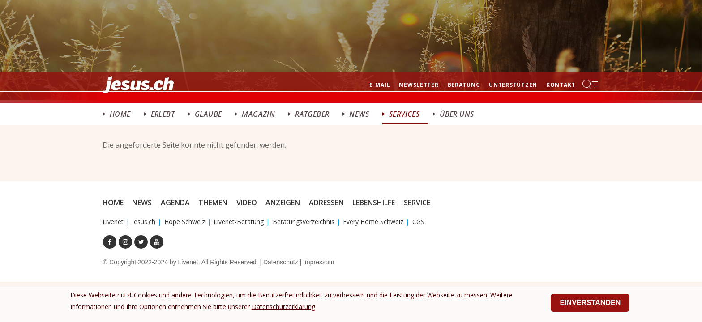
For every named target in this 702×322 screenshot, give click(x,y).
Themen (212, 203)
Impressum (318, 262)
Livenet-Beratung (239, 221)
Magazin (258, 114)
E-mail (379, 85)
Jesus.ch (143, 221)
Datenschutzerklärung (283, 308)
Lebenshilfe (373, 203)
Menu (590, 84)
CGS (418, 221)
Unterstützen (513, 85)
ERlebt (163, 114)
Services (404, 114)
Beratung (464, 85)
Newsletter (418, 85)
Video (246, 203)
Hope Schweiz (184, 221)
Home (120, 114)
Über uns (457, 114)
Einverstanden (590, 304)
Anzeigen (282, 203)
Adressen (326, 203)
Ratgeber (312, 114)
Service (417, 203)
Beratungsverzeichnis (303, 221)
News (359, 114)
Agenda (175, 203)
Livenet (113, 221)
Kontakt (560, 85)
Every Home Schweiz (373, 221)
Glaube (208, 114)
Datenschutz (280, 262)
